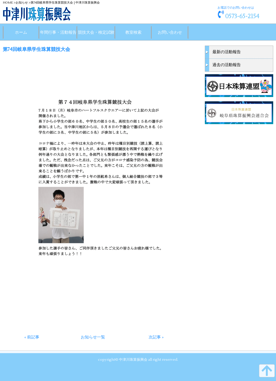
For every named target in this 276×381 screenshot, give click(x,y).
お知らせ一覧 (93, 337)
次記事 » (156, 337)
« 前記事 (31, 337)
